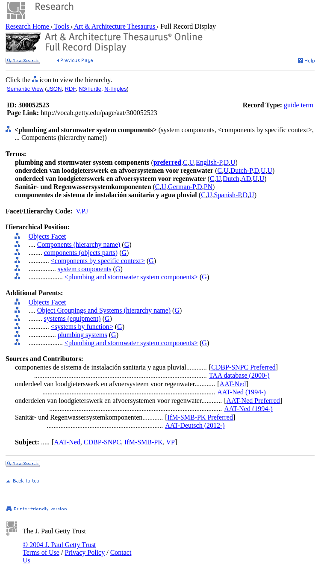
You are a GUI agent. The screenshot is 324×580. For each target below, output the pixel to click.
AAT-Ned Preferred (253, 400)
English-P (209, 162)
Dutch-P (241, 170)
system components (85, 268)
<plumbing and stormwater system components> (131, 277)
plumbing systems (82, 334)
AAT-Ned (233, 384)
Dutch (231, 178)
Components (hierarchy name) (79, 244)
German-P (181, 186)
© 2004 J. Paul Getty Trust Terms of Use (59, 548)
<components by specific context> (98, 260)
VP (170, 442)
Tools (62, 26)
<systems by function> (82, 326)
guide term (298, 105)
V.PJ (82, 211)
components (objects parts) (81, 252)
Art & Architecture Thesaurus (115, 26)
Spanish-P (227, 194)
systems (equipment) (72, 318)
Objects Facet (47, 236)
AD (246, 178)
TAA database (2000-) (239, 375)
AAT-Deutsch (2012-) (194, 425)
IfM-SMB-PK (143, 442)
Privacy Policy (85, 552)
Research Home (28, 26)
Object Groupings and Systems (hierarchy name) (104, 310)
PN (208, 186)
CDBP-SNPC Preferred (243, 367)
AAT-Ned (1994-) (241, 392)
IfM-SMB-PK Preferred (200, 417)
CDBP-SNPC (102, 442)
